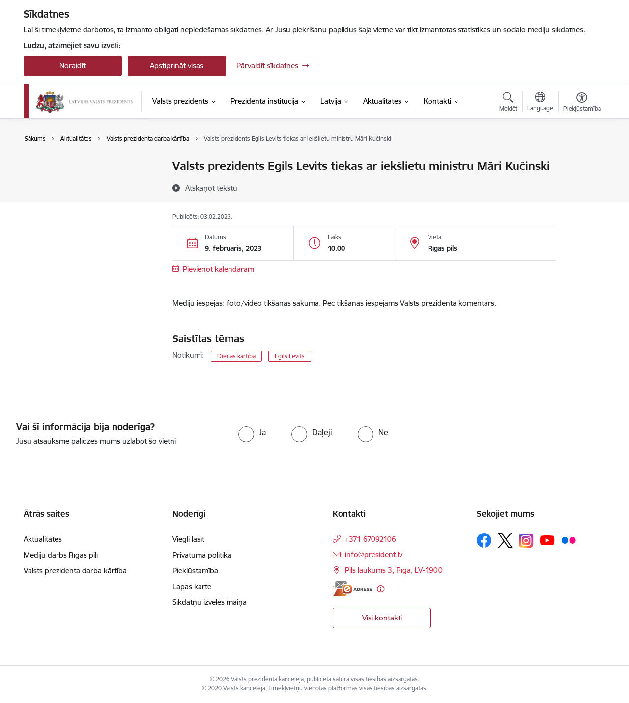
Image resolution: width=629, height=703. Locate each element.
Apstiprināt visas (176, 65)
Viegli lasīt (188, 539)
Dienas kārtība (236, 356)
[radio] (252, 432)
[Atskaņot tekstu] (211, 188)
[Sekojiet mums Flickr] (568, 540)
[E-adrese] (352, 589)
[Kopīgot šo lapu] (581, 186)
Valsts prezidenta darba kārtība (85, 183)
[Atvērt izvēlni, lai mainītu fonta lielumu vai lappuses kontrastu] (582, 103)
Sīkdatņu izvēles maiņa (209, 602)
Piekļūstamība (195, 570)
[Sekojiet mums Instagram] (526, 541)
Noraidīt (72, 65)
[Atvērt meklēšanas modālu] (508, 103)
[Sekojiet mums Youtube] (547, 540)
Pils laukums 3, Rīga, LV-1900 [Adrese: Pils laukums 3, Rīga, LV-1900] (394, 570)
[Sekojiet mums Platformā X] (505, 540)
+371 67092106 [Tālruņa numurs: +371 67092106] (370, 539)
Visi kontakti (382, 617)
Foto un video (57, 200)
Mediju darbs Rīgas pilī (61, 555)
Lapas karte (191, 586)
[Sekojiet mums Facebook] (484, 540)
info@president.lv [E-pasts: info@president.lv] (373, 554)
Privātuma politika (201, 555)
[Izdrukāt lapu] (581, 162)
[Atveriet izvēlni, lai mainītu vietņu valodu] (540, 102)
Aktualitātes (53, 166)
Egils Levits (290, 356)
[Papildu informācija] (380, 588)
